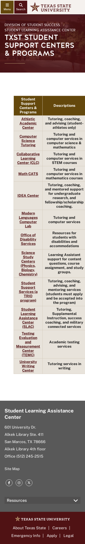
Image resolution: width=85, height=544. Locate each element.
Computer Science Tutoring (28, 140)
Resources (17, 500)
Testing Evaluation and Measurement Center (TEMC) (28, 344)
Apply (52, 535)
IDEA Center (28, 195)
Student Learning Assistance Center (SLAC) (28, 318)
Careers (59, 528)
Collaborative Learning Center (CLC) (28, 158)
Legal (68, 535)
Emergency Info (25, 535)
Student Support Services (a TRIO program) (28, 291)
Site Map (12, 469)
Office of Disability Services (28, 239)
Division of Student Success (32, 25)
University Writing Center (28, 366)
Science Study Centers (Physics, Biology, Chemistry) (28, 263)
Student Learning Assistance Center (40, 30)
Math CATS (28, 174)
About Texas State (29, 528)
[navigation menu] (7, 7)
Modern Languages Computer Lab (28, 219)
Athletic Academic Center (28, 123)
